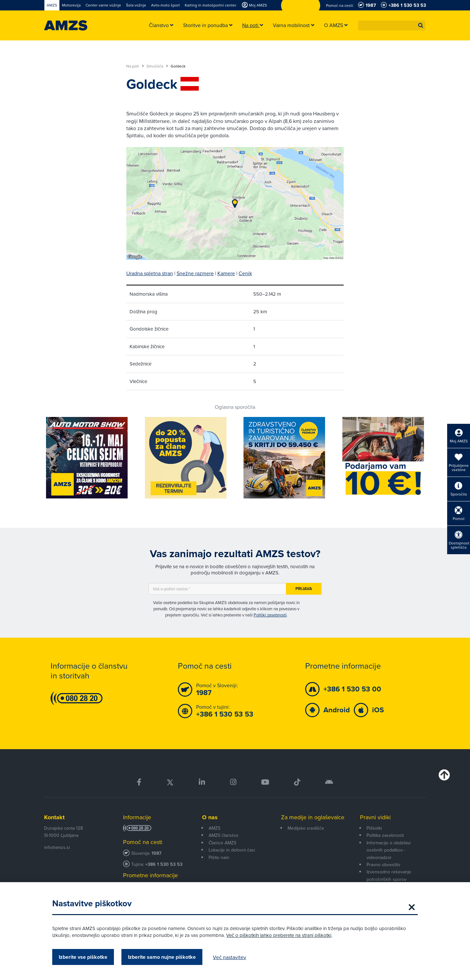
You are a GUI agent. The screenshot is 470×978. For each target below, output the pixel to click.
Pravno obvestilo (383, 864)
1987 (156, 853)
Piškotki (374, 828)
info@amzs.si (57, 847)
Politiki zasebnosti (270, 615)
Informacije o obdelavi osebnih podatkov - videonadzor (389, 850)
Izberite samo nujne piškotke (162, 957)
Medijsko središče (306, 828)
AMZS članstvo (223, 835)
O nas (210, 817)
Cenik (245, 273)
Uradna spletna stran (149, 273)
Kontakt (54, 817)
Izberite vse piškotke (83, 957)
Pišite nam (219, 857)
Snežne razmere (195, 273)
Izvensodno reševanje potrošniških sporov (389, 875)
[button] (420, 25)
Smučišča (157, 66)
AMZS (214, 828)
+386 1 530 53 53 (163, 864)
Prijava (303, 588)
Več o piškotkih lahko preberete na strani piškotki (278, 935)
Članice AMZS (222, 842)
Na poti (135, 66)
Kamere (226, 273)
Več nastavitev (229, 957)
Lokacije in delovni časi (232, 850)
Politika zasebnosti (385, 835)
